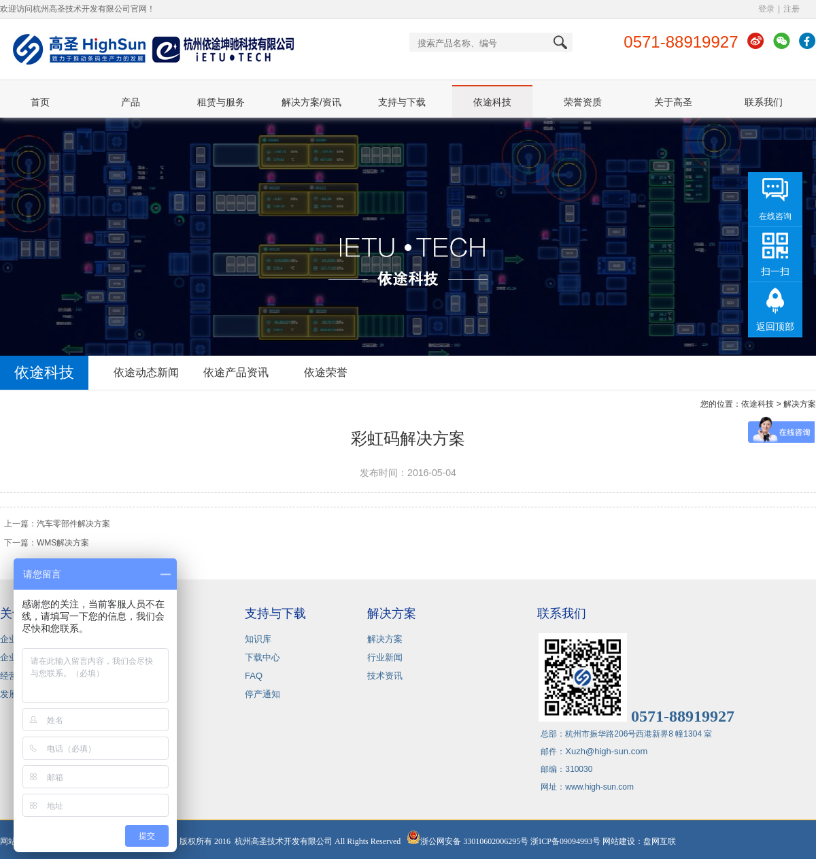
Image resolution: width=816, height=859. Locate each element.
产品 (130, 102)
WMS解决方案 (63, 543)
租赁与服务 (221, 102)
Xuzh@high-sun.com (606, 751)
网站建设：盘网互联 (642, 841)
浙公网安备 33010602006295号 (467, 841)
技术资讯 (385, 676)
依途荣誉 (325, 372)
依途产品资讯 (236, 372)
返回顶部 (775, 326)
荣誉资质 (583, 102)
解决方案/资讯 (311, 102)
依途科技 (492, 102)
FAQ (253, 676)
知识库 (258, 639)
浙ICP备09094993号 (565, 841)
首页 (40, 102)
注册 (791, 9)
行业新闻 (385, 657)
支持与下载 (402, 102)
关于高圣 (673, 102)
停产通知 (262, 694)
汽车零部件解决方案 (73, 523)
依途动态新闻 (146, 372)
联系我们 (764, 102)
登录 (766, 9)
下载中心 (262, 657)
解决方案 (385, 639)
